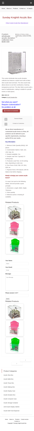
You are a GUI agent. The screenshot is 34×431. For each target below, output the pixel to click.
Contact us (22, 8)
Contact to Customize (12, 110)
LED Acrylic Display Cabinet (11, 407)
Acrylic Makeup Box (9, 387)
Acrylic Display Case (9, 391)
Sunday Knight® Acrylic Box (17, 17)
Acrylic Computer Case (10, 399)
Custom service (24, 419)
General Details (13, 119)
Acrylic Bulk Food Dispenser (11, 410)
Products (15, 8)
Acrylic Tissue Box (9, 383)
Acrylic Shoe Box (8, 375)
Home (3, 8)
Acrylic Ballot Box (8, 379)
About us (8, 8)
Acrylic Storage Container (11, 403)
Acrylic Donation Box (12, 97)
